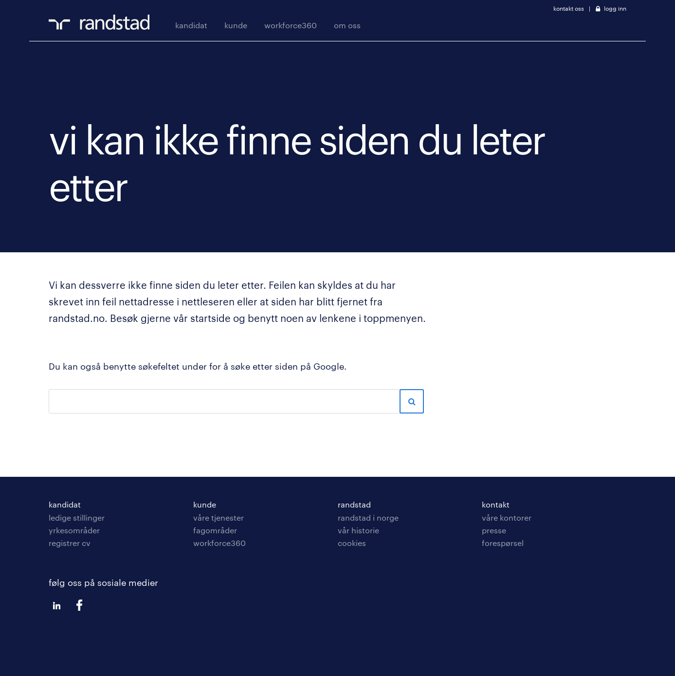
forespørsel (503, 542)
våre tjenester (218, 517)
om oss (347, 25)
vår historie (358, 530)
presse (494, 530)
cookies (352, 542)
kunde (235, 25)
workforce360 (290, 25)
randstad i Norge (368, 517)
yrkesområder (74, 530)
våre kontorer (506, 517)
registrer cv (70, 542)
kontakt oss (568, 8)
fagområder (215, 530)
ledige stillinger (77, 517)
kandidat (191, 25)
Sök (412, 401)
